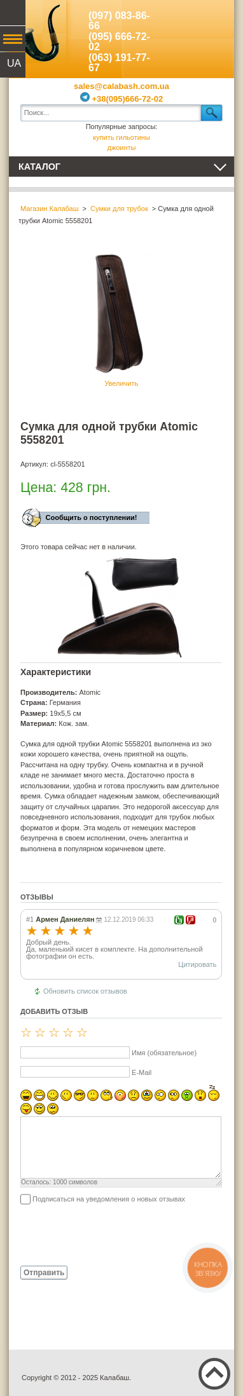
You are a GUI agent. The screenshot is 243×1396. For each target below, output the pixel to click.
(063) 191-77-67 (119, 63)
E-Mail (141, 1072)
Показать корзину (205, 28)
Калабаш (37, 32)
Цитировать (197, 964)
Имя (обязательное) (164, 1053)
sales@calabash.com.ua (121, 86)
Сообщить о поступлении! (91, 517)
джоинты (121, 147)
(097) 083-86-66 (119, 21)
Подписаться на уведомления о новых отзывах (108, 1199)
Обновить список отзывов (85, 991)
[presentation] (117, 1234)
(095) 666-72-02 (119, 42)
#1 (30, 919)
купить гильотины (121, 137)
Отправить (44, 1272)
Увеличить (121, 319)
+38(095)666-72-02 (121, 99)
